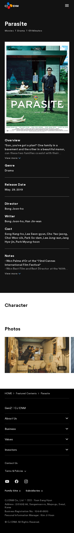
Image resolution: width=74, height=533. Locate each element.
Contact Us (11, 463)
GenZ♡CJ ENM (15, 408)
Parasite (45, 393)
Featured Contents (26, 393)
